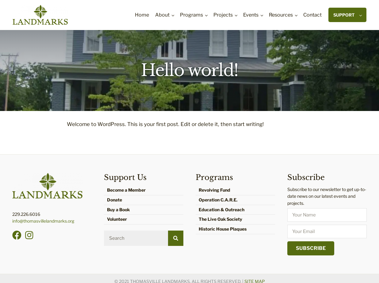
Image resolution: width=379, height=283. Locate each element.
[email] (327, 231)
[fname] (327, 215)
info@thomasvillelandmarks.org (43, 221)
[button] (16, 235)
